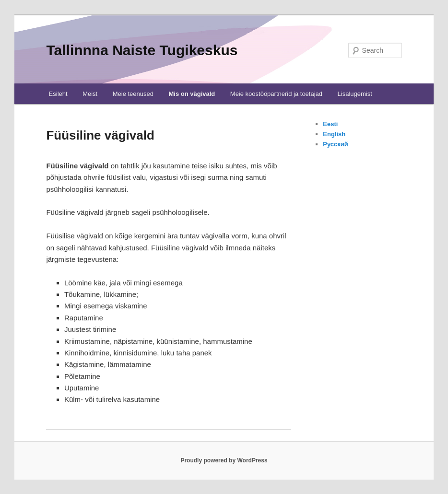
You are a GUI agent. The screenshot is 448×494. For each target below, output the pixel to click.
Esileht (58, 93)
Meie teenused (133, 93)
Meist (90, 93)
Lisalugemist (355, 93)
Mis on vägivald (191, 93)
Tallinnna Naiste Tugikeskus (141, 50)
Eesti (330, 124)
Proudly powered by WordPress (223, 460)
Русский (335, 144)
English (334, 134)
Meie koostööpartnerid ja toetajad (276, 93)
